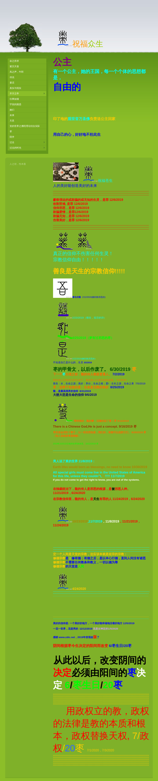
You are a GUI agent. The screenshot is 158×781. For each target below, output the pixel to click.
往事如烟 (14, 99)
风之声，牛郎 (17, 71)
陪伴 (12, 137)
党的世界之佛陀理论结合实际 (25, 126)
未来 (12, 115)
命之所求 (14, 61)
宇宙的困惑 (15, 104)
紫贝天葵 (14, 66)
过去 (12, 142)
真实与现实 (15, 88)
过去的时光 (15, 147)
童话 (12, 82)
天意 (12, 120)
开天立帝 (14, 93)
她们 (12, 109)
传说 (12, 77)
